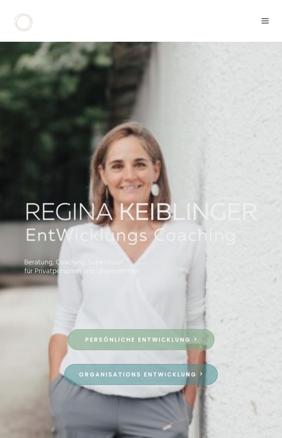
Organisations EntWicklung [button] (141, 374)
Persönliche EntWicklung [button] (141, 340)
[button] (265, 21)
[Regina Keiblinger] (27, 21)
